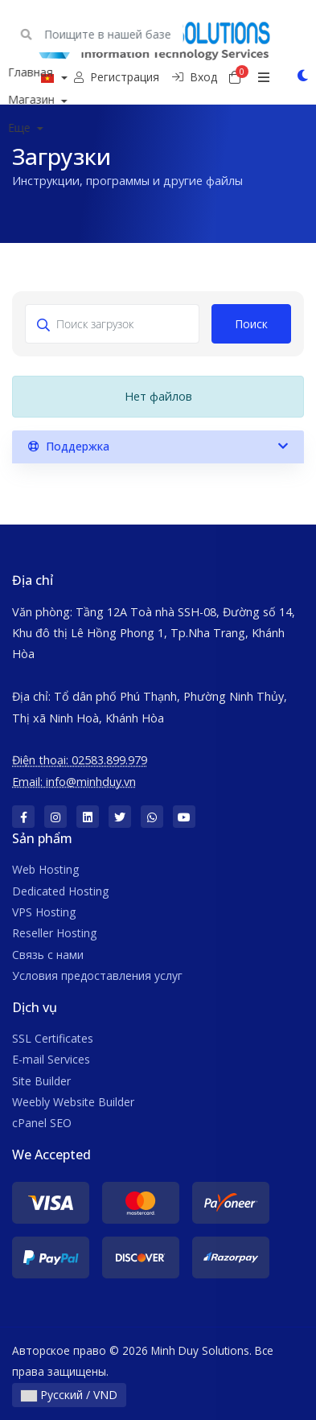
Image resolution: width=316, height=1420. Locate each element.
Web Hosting (45, 869)
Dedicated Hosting (60, 891)
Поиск (251, 323)
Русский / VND (69, 1394)
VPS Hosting (44, 912)
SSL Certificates (52, 1038)
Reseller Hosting (54, 932)
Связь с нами (48, 954)
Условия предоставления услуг (97, 975)
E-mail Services (51, 1059)
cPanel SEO (42, 1122)
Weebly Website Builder (73, 1101)
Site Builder (41, 1081)
